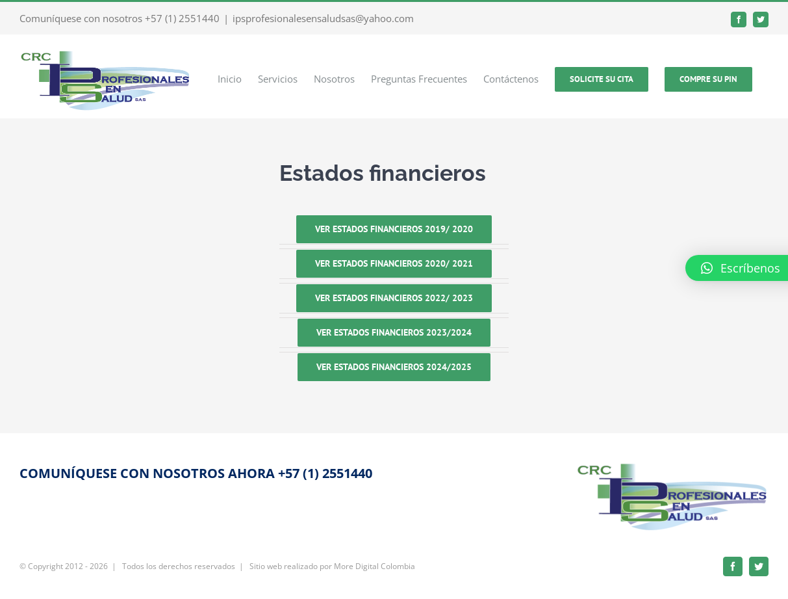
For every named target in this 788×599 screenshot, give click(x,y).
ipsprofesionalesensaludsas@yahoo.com (323, 18)
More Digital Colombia (374, 566)
